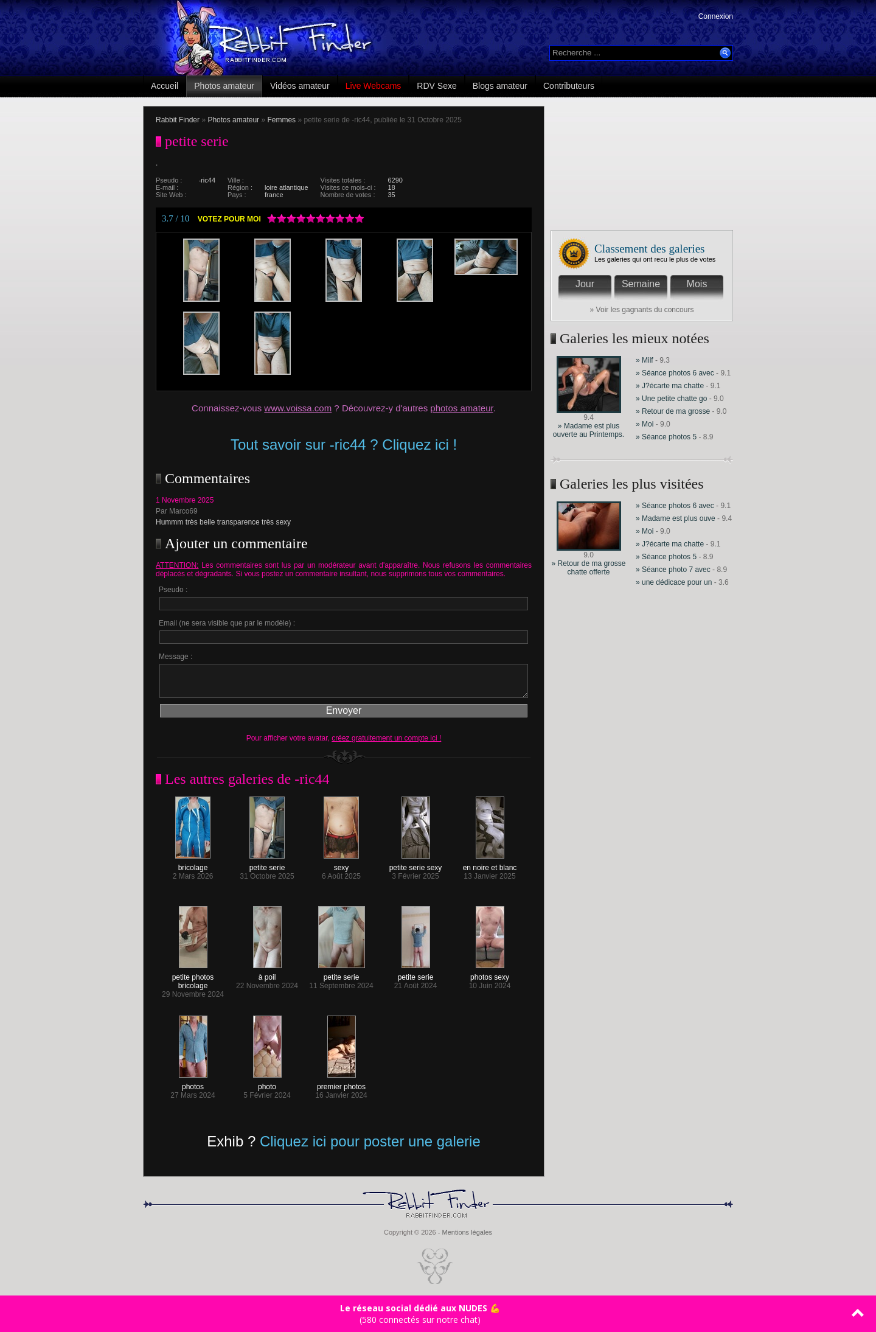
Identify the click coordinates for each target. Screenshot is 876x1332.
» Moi (646, 424)
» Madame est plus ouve (675, 518)
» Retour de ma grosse (674, 411)
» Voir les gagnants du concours (642, 309)
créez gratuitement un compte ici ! (386, 738)
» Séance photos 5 (666, 437)
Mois (697, 284)
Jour (584, 284)
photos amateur (461, 408)
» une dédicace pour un (674, 582)
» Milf (644, 360)
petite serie (267, 864)
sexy (341, 864)
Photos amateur (224, 86)
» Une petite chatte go (671, 398)
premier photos (341, 1083)
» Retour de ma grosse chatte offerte (588, 567)
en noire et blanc (490, 864)
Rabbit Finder (178, 120)
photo (267, 1083)
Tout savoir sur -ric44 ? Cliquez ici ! (344, 444)
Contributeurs (568, 86)
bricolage (192, 864)
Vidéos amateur (300, 86)
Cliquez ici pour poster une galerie (370, 1141)
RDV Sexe (436, 86)
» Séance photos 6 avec (675, 373)
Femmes (281, 120)
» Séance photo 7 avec (674, 569)
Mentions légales (467, 1232)
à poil (267, 974)
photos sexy (489, 974)
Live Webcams (373, 86)
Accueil (164, 86)
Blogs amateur (500, 86)
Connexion (715, 16)
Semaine (641, 284)
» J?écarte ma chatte (671, 386)
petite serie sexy (415, 864)
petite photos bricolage (193, 978)
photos (193, 1083)
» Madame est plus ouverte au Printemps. (588, 430)
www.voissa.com (298, 408)
